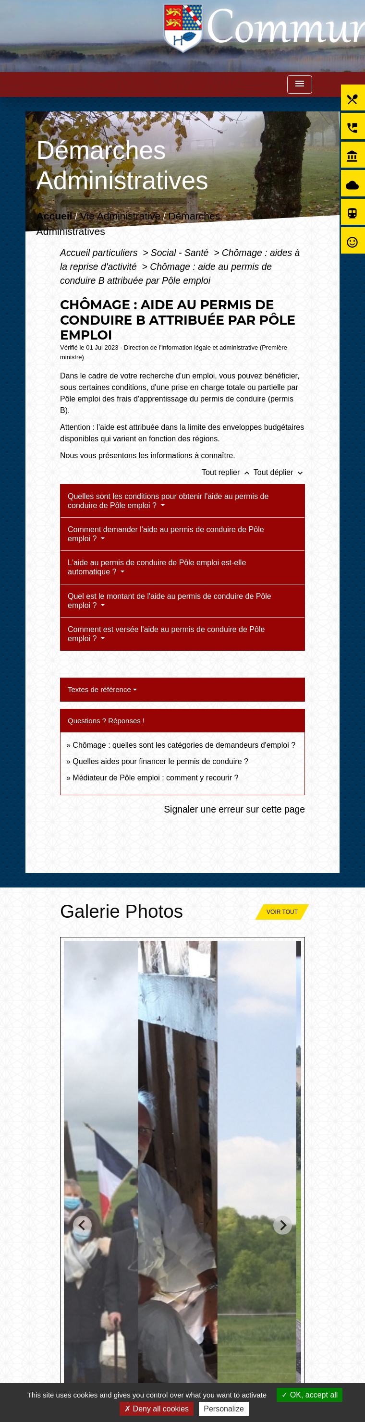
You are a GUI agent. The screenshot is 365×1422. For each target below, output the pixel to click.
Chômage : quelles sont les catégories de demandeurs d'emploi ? (184, 745)
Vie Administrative (120, 215)
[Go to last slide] (82, 1225)
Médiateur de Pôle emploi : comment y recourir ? (155, 778)
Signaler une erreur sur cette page (234, 809)
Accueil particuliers (100, 252)
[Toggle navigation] (299, 84)
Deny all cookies (156, 1409)
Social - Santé (181, 252)
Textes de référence (99, 689)
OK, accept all (309, 1395)
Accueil (54, 215)
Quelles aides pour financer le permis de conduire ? (160, 761)
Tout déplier (279, 472)
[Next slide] (282, 1225)
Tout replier (228, 472)
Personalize (224, 1409)
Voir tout (282, 912)
